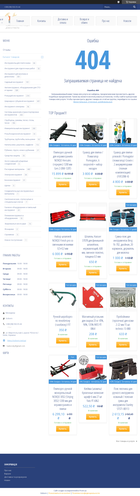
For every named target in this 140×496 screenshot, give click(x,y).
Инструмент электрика (14, 106)
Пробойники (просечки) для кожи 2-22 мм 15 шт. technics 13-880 (122, 323)
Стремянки (9, 234)
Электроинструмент (13, 174)
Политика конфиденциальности (86, 493)
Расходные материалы (14, 169)
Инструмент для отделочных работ (20, 68)
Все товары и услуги (125, 441)
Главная (20, 21)
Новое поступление (13, 240)
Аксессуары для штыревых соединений (16, 162)
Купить (63, 184)
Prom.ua (83, 490)
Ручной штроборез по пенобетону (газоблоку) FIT (62, 321)
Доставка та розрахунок (15, 477)
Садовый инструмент (14, 82)
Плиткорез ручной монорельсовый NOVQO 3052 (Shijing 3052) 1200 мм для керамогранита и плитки (62, 399)
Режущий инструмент (14, 95)
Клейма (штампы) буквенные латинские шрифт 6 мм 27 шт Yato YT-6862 (93, 395)
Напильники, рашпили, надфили (19, 144)
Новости (127, 21)
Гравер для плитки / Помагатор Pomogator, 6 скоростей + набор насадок (93, 160)
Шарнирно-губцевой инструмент (19, 101)
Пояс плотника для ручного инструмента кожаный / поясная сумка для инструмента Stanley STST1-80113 (123, 399)
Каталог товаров (11, 57)
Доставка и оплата (63, 21)
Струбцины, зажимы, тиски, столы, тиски (19, 121)
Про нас (106, 21)
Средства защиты (12, 155)
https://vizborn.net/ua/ (16, 340)
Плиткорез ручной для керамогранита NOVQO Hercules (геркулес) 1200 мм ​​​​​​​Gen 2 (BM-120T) (63, 160)
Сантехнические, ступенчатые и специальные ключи (19, 200)
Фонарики (9, 229)
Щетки (7, 185)
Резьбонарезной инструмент (18, 133)
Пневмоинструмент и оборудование (14, 216)
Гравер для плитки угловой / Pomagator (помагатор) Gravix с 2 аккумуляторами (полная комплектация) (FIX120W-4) (123, 164)
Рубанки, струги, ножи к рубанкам (19, 150)
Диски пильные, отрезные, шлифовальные (92, 101)
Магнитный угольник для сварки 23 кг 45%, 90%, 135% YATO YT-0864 (93, 323)
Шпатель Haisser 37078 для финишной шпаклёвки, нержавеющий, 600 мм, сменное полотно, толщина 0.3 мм (93, 246)
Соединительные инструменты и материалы (19, 192)
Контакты (41, 21)
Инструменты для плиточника (17, 63)
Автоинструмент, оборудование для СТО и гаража (22, 88)
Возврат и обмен (84, 21)
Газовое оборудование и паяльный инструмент (20, 208)
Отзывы (6, 49)
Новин (7, 480)
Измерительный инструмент (17, 128)
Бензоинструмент (12, 180)
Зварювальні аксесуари (15, 223)
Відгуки (7, 473)
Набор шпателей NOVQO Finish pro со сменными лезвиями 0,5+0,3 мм (62, 242)
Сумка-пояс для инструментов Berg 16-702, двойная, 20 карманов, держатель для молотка (123, 244)
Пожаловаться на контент (59, 493)
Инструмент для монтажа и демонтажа (16, 75)
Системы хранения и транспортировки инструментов (22, 113)
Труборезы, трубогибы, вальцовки (20, 139)
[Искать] (134, 7)
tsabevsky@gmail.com (16, 346)
